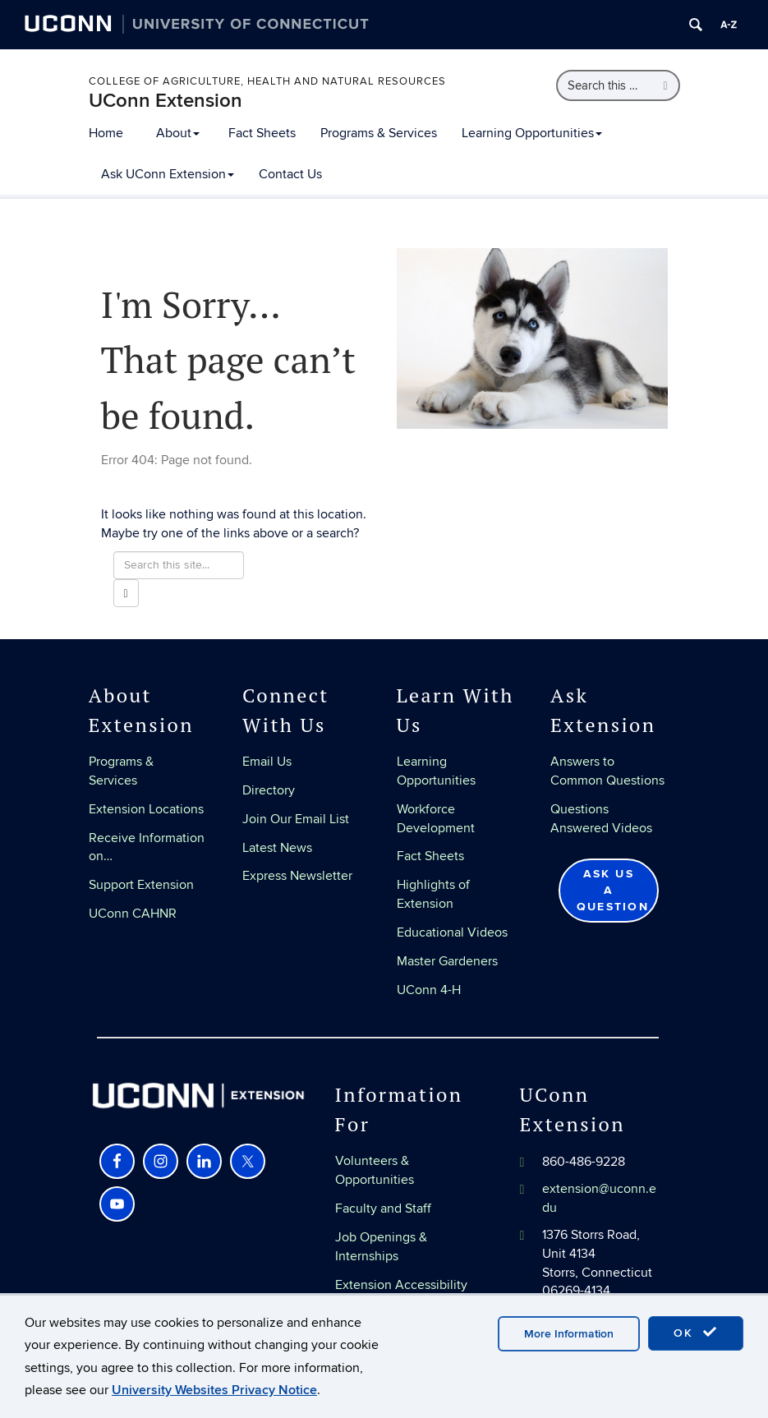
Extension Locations (146, 809)
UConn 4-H (429, 990)
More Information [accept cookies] (569, 1334)
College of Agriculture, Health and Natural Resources (267, 81)
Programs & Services (378, 133)
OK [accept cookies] (696, 1332)
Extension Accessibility (401, 1285)
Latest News (277, 848)
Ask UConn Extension (167, 174)
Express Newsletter (297, 876)
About (178, 133)
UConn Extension (165, 101)
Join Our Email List (295, 819)
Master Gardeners (447, 961)
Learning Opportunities (532, 133)
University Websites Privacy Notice (214, 1390)
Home (106, 133)
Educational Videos (452, 932)
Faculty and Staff (383, 1208)
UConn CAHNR (133, 913)
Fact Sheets (262, 133)
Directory (268, 790)
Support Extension (141, 885)
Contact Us (290, 174)
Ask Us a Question (613, 890)
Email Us (267, 761)
